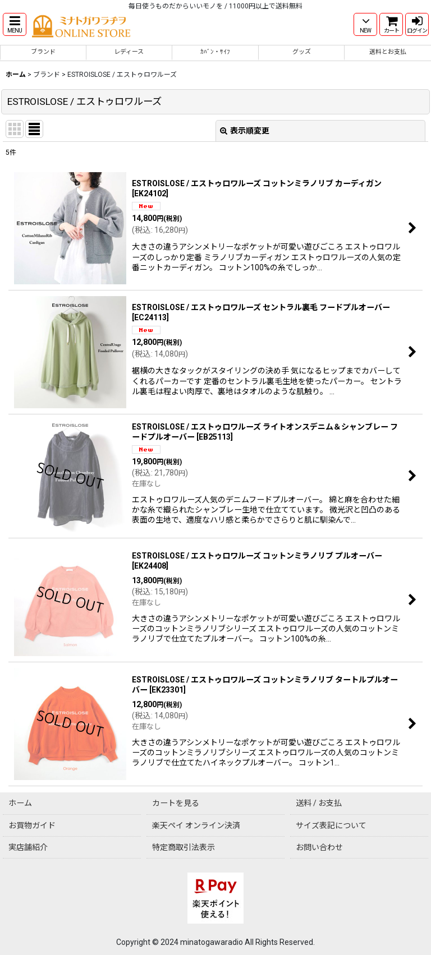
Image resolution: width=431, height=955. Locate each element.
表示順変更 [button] (244, 130)
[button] (14, 24)
